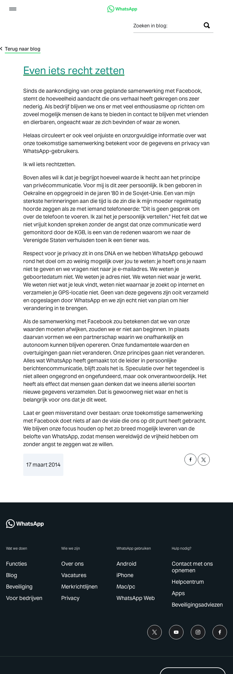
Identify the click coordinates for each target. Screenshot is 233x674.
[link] (122, 11)
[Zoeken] (206, 25)
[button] (12, 9)
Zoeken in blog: (150, 26)
